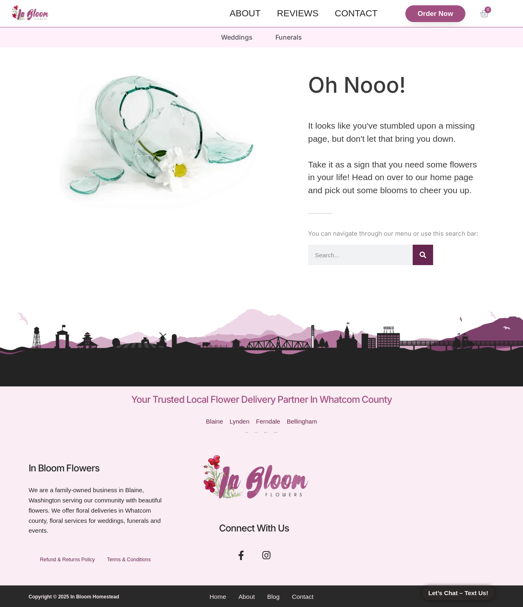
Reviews (297, 13)
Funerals (289, 37)
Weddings (236, 37)
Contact (356, 13)
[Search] (423, 254)
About (245, 13)
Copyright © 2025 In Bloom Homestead (74, 596)
